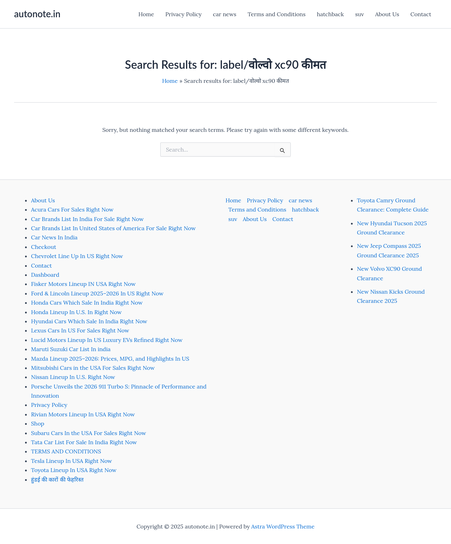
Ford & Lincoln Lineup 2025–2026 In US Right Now (97, 293)
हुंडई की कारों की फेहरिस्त (57, 479)
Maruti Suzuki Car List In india (71, 349)
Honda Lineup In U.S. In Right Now (76, 312)
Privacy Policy (183, 14)
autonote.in (37, 13)
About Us (387, 14)
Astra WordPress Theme (283, 526)
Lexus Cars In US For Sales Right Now (80, 330)
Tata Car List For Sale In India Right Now (84, 442)
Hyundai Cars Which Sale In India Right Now (89, 321)
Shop (37, 423)
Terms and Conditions (276, 14)
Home (146, 14)
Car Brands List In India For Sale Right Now (87, 218)
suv (359, 14)
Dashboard (45, 274)
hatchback (330, 14)
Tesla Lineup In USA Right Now (71, 460)
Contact (420, 14)
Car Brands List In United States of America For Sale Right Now (113, 228)
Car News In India (54, 237)
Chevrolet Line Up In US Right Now (77, 255)
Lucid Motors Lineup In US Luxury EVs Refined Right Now (107, 339)
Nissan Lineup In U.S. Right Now (73, 376)
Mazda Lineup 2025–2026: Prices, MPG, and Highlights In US (110, 358)
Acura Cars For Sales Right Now (72, 209)
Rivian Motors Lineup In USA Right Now (83, 414)
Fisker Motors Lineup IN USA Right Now (83, 283)
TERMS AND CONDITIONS (66, 451)
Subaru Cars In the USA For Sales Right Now (88, 432)
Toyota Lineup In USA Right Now (74, 469)
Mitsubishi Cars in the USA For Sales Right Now (93, 367)
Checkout (43, 246)
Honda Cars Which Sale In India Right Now (87, 302)
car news (224, 14)
